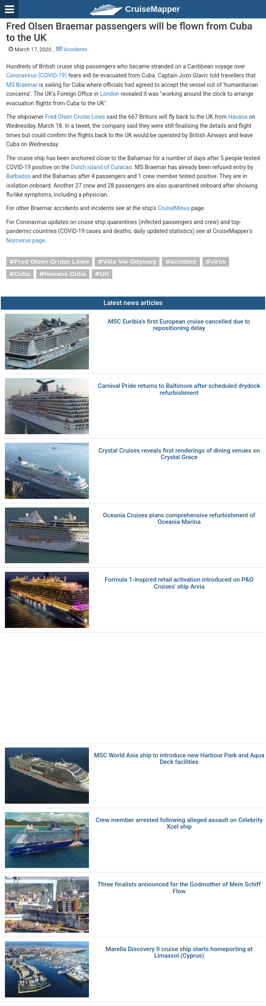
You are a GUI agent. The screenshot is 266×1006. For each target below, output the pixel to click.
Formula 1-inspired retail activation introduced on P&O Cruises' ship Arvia (179, 583)
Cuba (22, 274)
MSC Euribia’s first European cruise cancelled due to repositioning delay (179, 325)
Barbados (18, 176)
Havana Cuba (65, 274)
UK (104, 274)
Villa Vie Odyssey (130, 261)
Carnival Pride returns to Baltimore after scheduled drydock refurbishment (179, 389)
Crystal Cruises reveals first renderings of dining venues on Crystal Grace (179, 454)
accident (183, 261)
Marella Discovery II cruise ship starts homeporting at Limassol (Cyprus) (179, 952)
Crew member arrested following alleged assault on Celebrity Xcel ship (179, 823)
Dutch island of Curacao (101, 167)
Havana (238, 116)
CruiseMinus (174, 208)
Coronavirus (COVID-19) (36, 75)
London (109, 94)
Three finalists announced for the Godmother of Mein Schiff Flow (179, 888)
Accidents (71, 49)
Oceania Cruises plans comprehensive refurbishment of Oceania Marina (179, 519)
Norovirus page (25, 240)
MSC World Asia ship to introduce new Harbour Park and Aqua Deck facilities (179, 759)
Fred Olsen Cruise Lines (75, 116)
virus (218, 261)
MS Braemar (22, 85)
